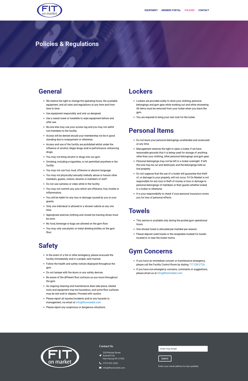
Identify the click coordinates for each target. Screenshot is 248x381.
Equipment (151, 10)
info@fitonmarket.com (88, 302)
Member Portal (171, 10)
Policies (190, 10)
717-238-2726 (197, 264)
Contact (203, 10)
